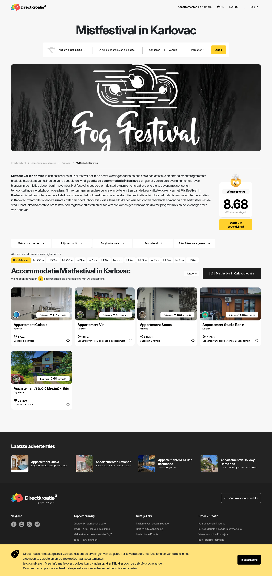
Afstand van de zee (31, 243)
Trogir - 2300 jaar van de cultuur (92, 528)
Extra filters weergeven (194, 243)
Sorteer (191, 273)
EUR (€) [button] (234, 7)
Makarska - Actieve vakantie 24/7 (93, 534)
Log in (254, 7)
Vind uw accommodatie (241, 498)
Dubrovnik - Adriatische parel (90, 523)
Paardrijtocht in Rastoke (211, 523)
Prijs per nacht (71, 243)
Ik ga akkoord (249, 559)
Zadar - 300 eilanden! (86, 539)
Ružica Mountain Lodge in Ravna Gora (220, 528)
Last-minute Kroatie (147, 534)
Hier (108, 563)
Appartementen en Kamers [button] (194, 7)
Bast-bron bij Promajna (211, 539)
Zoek (218, 50)
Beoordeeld (151, 243)
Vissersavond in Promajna (213, 534)
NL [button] (220, 7)
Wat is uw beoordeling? (235, 224)
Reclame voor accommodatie (152, 523)
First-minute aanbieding (149, 528)
